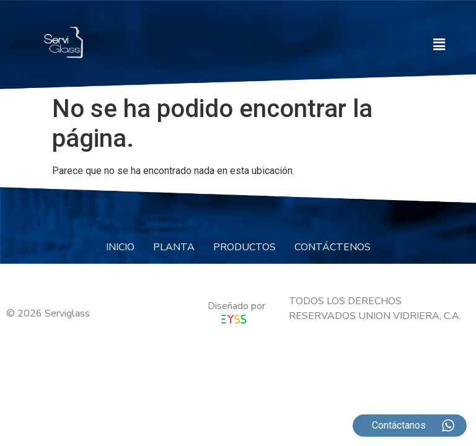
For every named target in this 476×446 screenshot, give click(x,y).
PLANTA (174, 247)
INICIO (120, 247)
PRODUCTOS (244, 247)
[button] (439, 44)
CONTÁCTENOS (332, 247)
